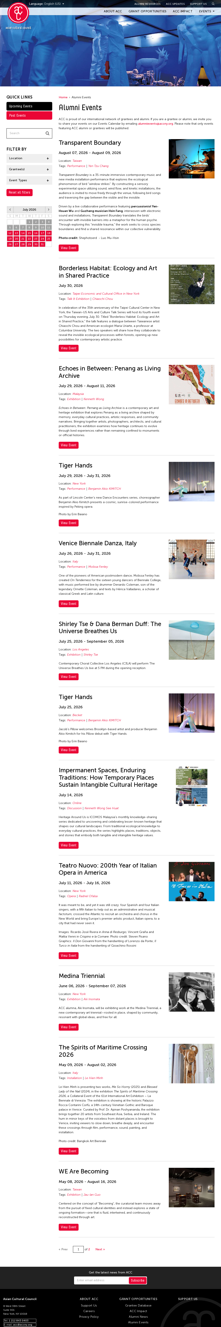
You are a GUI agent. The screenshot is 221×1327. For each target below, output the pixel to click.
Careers (89, 1311)
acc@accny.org (22, 1324)
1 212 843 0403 (18, 1320)
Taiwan (77, 161)
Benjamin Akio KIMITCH (104, 489)
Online (77, 803)
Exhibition (74, 399)
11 (48, 227)
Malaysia (78, 394)
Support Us (198, 3)
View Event (68, 248)
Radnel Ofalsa (88, 896)
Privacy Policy (89, 1317)
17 (42, 233)
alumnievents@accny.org (155, 124)
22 (29, 238)
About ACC (113, 11)
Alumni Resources (147, 3)
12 (9, 233)
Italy (75, 561)
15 (29, 233)
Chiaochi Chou (102, 299)
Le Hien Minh (94, 1078)
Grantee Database (138, 1305)
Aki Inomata (92, 999)
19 (10, 238)
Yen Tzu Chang (98, 166)
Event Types (18, 180)
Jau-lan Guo (92, 1195)
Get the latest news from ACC (110, 1272)
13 (16, 233)
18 (49, 233)
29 (16, 221)
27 (16, 244)
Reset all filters (19, 192)
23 (35, 238)
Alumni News (138, 1317)
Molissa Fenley (98, 567)
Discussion (74, 808)
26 (10, 244)
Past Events (17, 115)
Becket (77, 715)
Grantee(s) (17, 169)
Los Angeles (81, 649)
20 (16, 238)
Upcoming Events (20, 106)
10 (42, 227)
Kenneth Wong (94, 399)
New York (79, 483)
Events (205, 11)
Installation (74, 1078)
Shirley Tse (91, 654)
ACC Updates (175, 3)
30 (23, 221)
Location (15, 158)
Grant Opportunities (148, 11)
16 (36, 233)
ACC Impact (183, 11)
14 (23, 233)
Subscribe (137, 1280)
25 (48, 238)
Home (63, 97)
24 (42, 238)
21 (22, 238)
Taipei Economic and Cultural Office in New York (106, 294)
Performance (76, 166)
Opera (71, 896)
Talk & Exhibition (78, 299)
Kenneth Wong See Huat (102, 808)
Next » (100, 1249)
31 (42, 244)
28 (10, 221)
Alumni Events (138, 1322)
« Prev (63, 1249)
